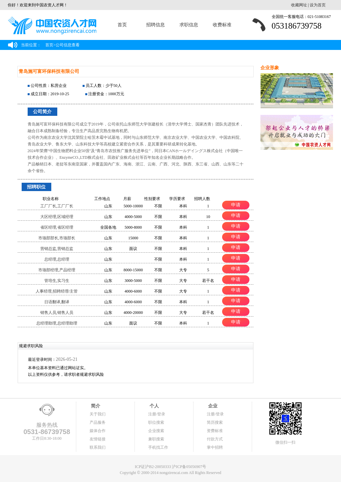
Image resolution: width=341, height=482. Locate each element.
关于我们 (98, 414)
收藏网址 (299, 5)
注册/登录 (156, 414)
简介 (95, 405)
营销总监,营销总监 (56, 248)
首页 (122, 24)
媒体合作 (98, 430)
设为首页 (318, 5)
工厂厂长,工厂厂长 (56, 206)
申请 (235, 204)
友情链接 (98, 439)
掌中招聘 (215, 447)
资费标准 (215, 430)
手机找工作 (158, 447)
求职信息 (188, 24)
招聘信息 (155, 24)
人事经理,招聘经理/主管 (57, 291)
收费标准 (222, 24)
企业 (212, 405)
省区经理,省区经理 (56, 227)
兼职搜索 (156, 439)
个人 (153, 405)
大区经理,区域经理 (56, 216)
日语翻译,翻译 (56, 302)
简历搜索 (215, 422)
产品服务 (98, 422)
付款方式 (215, 439)
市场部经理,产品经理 (56, 270)
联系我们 (98, 447)
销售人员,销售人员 (56, 312)
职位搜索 (156, 422)
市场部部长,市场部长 (56, 238)
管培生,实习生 (56, 280)
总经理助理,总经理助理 (56, 323)
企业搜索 (156, 430)
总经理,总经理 (56, 259)
